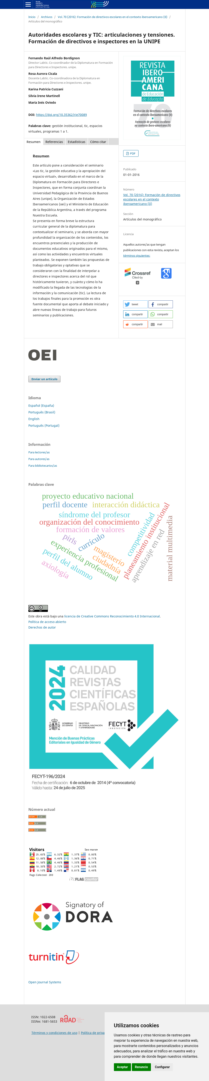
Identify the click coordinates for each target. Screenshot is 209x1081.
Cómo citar (98, 142)
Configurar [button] (162, 1067)
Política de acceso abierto (47, 622)
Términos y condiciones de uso (54, 1033)
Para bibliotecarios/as (42, 466)
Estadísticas (76, 142)
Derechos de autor (42, 627)
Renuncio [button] (141, 1067)
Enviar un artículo (44, 379)
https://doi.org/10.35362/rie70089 (61, 115)
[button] (135, 304)
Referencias (54, 142)
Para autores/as (38, 459)
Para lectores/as (39, 452)
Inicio (31, 17)
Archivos (46, 17)
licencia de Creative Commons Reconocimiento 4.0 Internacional (112, 616)
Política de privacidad (97, 1033)
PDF (132, 153)
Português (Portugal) (43, 425)
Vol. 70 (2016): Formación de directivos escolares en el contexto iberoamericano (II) (112, 17)
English (33, 419)
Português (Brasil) (41, 412)
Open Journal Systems (44, 982)
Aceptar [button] (122, 1067)
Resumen (34, 142)
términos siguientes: (136, 256)
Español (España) (41, 405)
